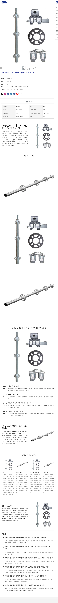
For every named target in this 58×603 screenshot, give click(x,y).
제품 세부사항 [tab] (29, 101)
